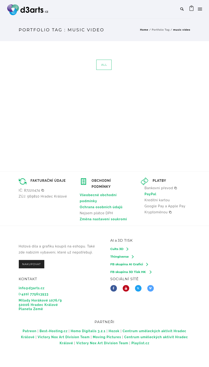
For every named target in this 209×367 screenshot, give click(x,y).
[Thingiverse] (121, 256)
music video (181, 29)
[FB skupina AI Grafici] (129, 264)
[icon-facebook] (114, 288)
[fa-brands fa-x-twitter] (139, 288)
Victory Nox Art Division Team (64, 337)
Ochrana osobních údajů (101, 207)
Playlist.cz (140, 343)
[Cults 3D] (119, 249)
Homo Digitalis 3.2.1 (88, 331)
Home (144, 29)
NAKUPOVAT (31, 264)
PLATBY (159, 180)
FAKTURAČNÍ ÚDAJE (48, 180)
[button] (31, 190)
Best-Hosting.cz (54, 331)
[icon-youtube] (127, 288)
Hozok (114, 331)
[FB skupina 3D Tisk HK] (130, 272)
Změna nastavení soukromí (103, 219)
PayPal (150, 194)
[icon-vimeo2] (151, 288)
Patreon (30, 331)
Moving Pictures (107, 337)
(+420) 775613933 (33, 294)
